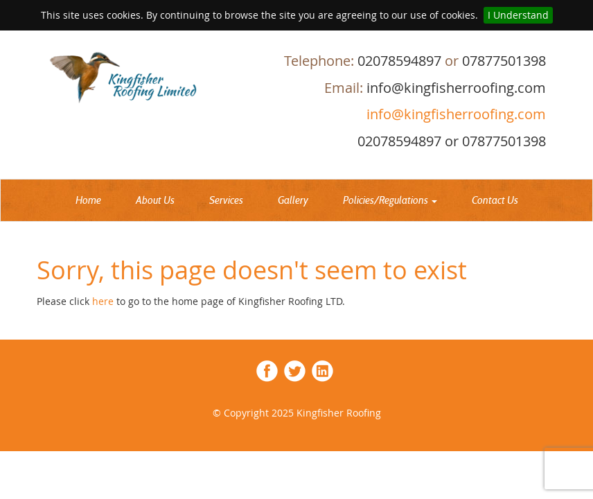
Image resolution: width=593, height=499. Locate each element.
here (104, 301)
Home (88, 200)
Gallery (293, 200)
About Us (155, 200)
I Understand (518, 14)
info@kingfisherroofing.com (454, 114)
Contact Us (495, 200)
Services (226, 200)
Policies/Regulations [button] (390, 200)
